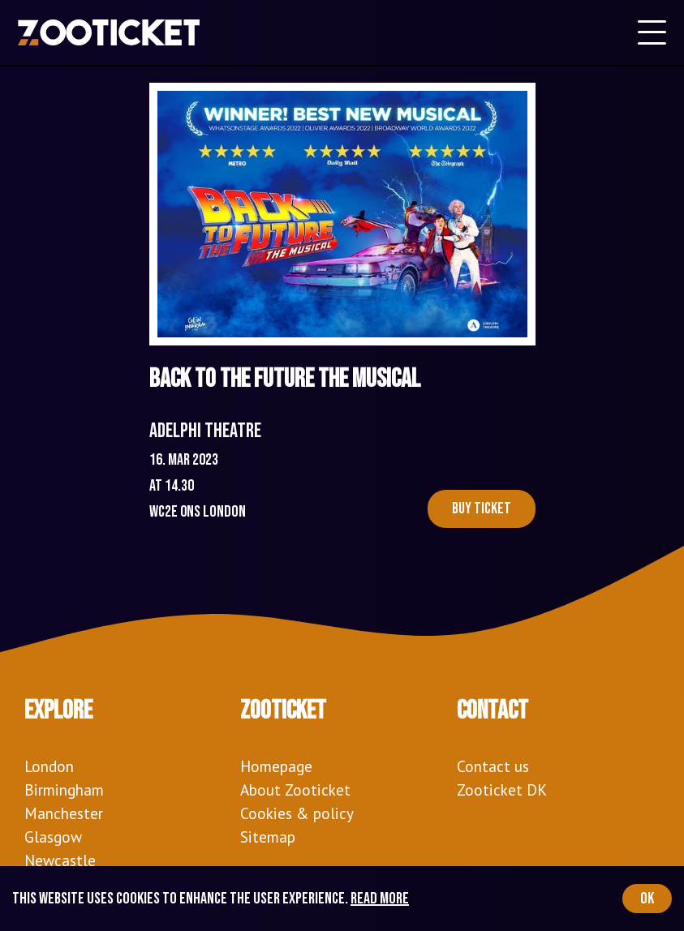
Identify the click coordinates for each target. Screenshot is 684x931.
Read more (380, 898)
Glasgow (53, 836)
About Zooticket (295, 789)
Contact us (493, 766)
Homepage (276, 766)
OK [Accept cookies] (647, 898)
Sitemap (267, 836)
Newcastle (60, 860)
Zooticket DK (502, 789)
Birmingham (64, 789)
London (49, 766)
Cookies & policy (297, 813)
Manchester (63, 813)
